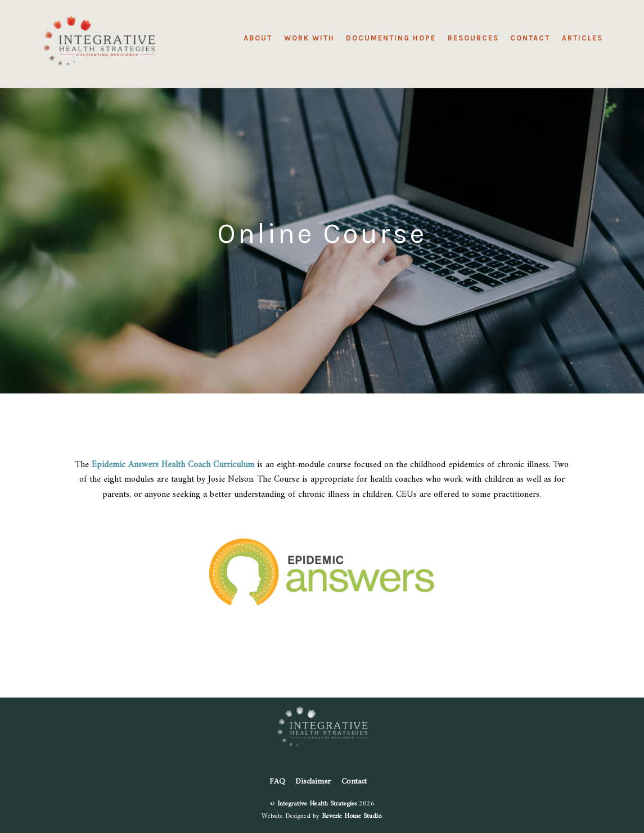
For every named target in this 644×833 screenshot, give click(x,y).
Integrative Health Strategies (317, 804)
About (258, 38)
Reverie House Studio (351, 816)
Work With (309, 38)
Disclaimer (313, 782)
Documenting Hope (391, 38)
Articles (582, 38)
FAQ (277, 782)
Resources (473, 38)
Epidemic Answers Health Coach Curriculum (173, 465)
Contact (530, 38)
